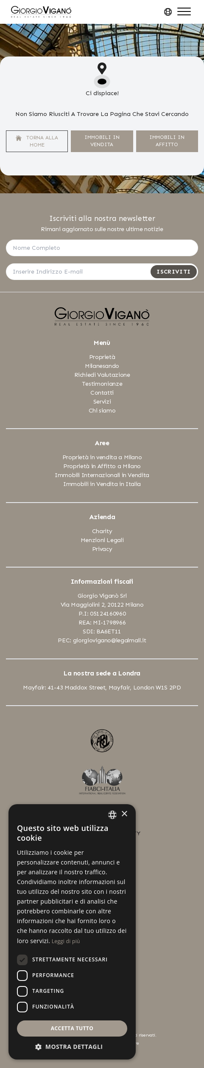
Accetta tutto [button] (72, 1028)
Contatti (102, 392)
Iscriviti (173, 271)
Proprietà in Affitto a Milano (102, 466)
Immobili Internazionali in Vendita (102, 475)
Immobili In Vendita (102, 141)
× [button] (124, 814)
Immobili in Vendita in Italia (102, 484)
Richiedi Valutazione (102, 375)
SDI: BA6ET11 (102, 631)
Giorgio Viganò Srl (102, 595)
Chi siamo (102, 410)
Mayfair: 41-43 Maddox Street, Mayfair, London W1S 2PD (102, 687)
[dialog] (72, 932)
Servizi (102, 401)
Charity (102, 531)
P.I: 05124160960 (102, 613)
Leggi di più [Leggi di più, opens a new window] (66, 941)
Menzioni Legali (102, 540)
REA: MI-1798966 (102, 622)
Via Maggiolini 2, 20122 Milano (102, 604)
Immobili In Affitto (166, 141)
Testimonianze (102, 383)
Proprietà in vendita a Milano (102, 457)
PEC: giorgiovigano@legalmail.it (102, 640)
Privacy (102, 549)
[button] (72, 1046)
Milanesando (102, 366)
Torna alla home (37, 141)
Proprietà (102, 357)
